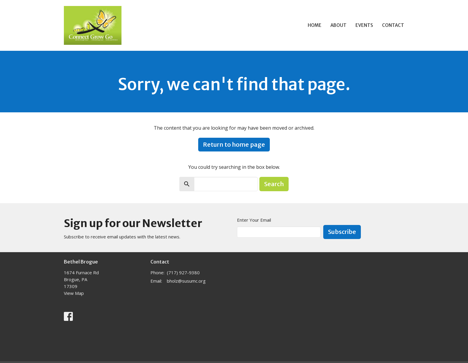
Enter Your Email (254, 220)
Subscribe (342, 231)
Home (314, 25)
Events (364, 25)
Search (274, 184)
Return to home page (234, 144)
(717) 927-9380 (183, 272)
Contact (393, 25)
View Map (74, 293)
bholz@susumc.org (186, 281)
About (338, 25)
